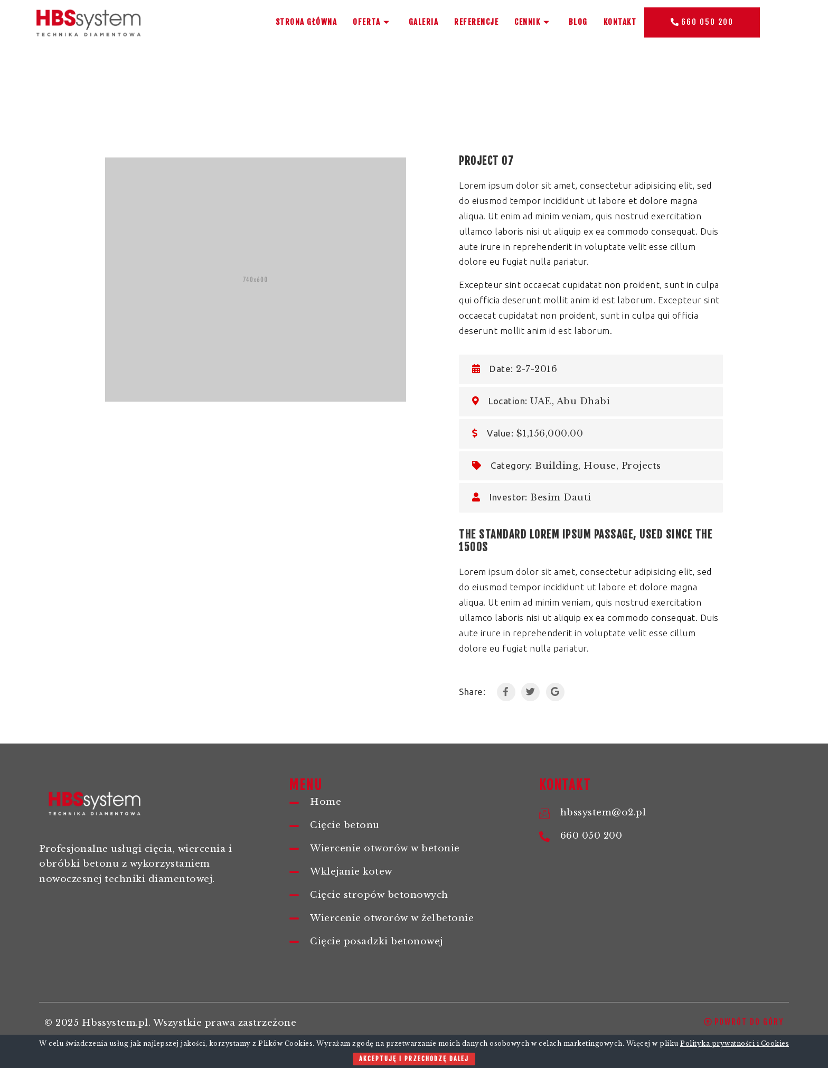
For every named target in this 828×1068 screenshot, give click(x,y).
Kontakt (620, 22)
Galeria (424, 22)
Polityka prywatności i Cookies (734, 1043)
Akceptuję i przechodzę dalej (414, 1059)
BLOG (578, 22)
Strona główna (306, 22)
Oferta (373, 22)
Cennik (533, 22)
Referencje (476, 22)
